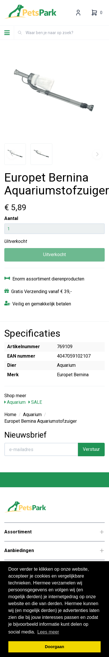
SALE (35, 402)
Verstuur (91, 449)
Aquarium (15, 402)
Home (10, 414)
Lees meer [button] (48, 631)
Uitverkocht (54, 254)
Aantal (11, 218)
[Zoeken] (20, 32)
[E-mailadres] (41, 449)
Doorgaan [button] (54, 646)
